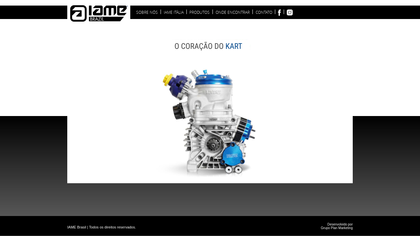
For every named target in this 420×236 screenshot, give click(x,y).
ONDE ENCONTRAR (233, 12)
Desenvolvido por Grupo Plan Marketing (337, 226)
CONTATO (264, 12)
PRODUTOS (199, 12)
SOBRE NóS (147, 12)
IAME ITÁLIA (174, 12)
